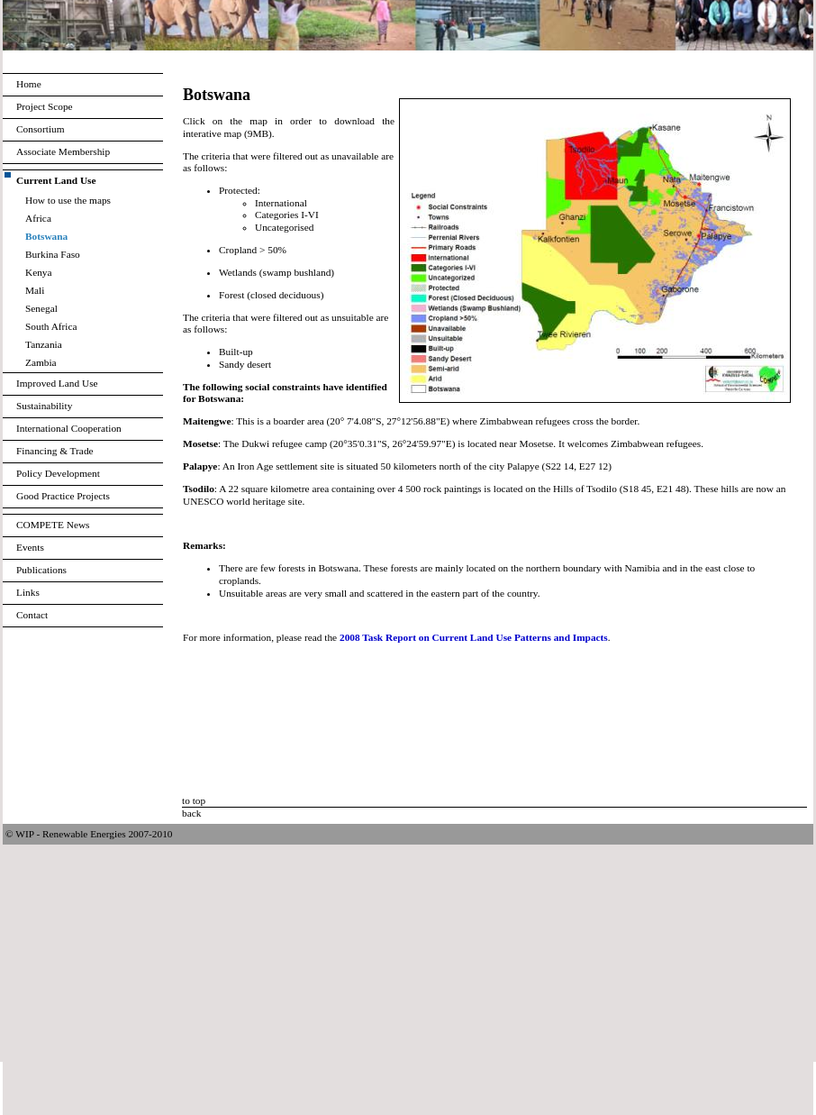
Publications (41, 569)
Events (30, 547)
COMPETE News (53, 524)
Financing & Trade (55, 450)
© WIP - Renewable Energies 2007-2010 (89, 833)
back (191, 813)
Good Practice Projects (63, 495)
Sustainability (44, 405)
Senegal (41, 308)
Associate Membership (63, 151)
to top (193, 800)
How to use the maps (68, 200)
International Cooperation (69, 428)
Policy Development (58, 473)
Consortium (40, 128)
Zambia (41, 362)
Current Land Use (56, 180)
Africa (38, 218)
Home (28, 83)
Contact (32, 614)
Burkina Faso (52, 254)
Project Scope (44, 106)
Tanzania (43, 344)
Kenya (38, 272)
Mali (34, 290)
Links (28, 592)
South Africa (51, 326)
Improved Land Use (57, 383)
